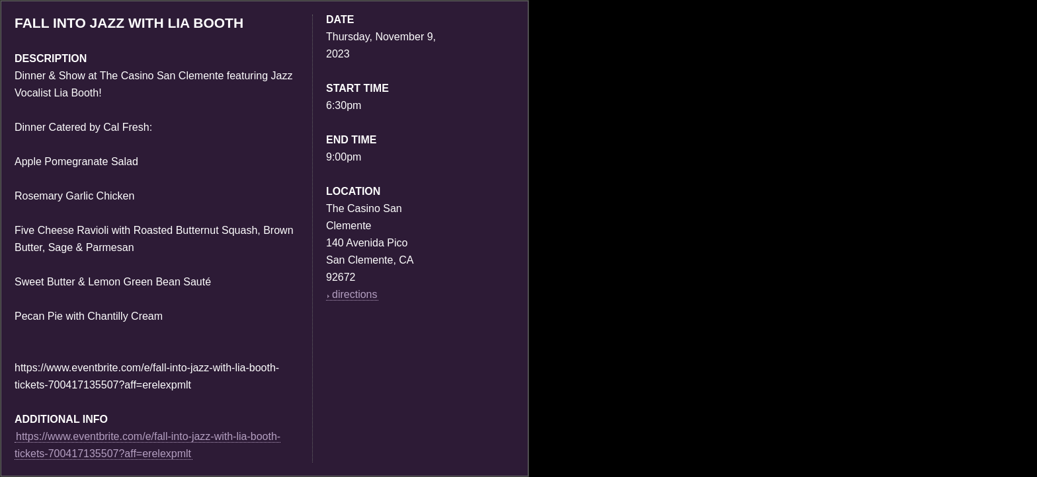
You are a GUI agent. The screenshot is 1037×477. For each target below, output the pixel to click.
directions (352, 294)
